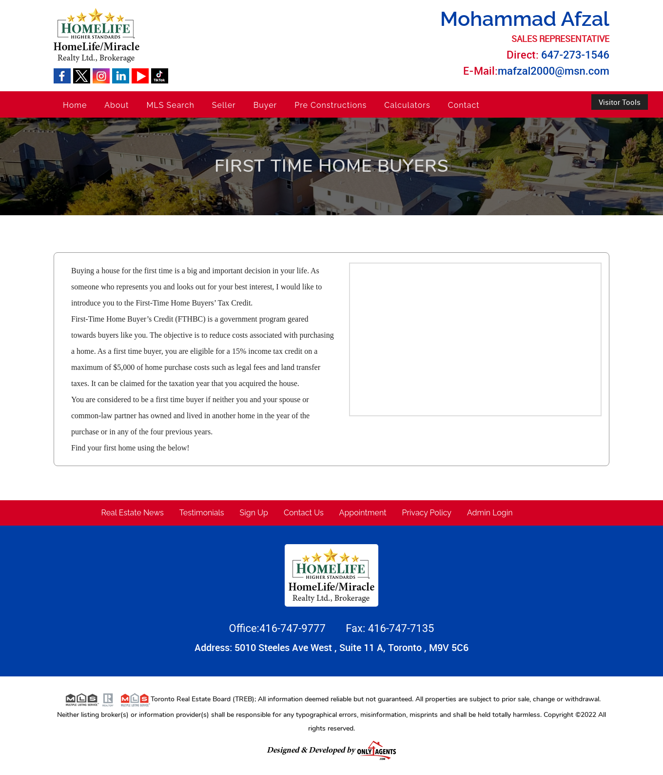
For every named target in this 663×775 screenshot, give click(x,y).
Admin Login (490, 512)
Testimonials (201, 512)
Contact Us (304, 512)
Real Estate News (132, 512)
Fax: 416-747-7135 (390, 628)
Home (75, 105)
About (116, 105)
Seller (224, 105)
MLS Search (170, 105)
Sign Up (254, 512)
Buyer (265, 105)
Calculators (407, 105)
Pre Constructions (330, 105)
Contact (464, 105)
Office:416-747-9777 (279, 628)
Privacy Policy (427, 512)
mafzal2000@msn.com (553, 71)
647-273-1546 (575, 55)
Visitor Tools (620, 102)
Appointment (363, 512)
